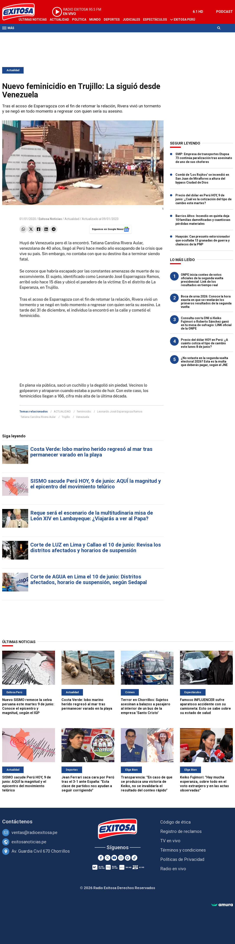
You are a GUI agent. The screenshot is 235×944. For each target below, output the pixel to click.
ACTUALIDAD (62, 411)
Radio (43, 36)
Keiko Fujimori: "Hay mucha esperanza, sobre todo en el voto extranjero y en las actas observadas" (204, 783)
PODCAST (224, 12)
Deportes (112, 19)
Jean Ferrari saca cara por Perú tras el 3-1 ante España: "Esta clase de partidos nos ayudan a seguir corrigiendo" (88, 783)
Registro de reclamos (181, 831)
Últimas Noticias (33, 19)
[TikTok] (134, 858)
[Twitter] (107, 858)
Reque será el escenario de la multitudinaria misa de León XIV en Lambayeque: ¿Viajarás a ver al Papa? (91, 516)
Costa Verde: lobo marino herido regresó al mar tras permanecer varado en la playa (91, 452)
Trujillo (66, 417)
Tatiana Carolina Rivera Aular (38, 417)
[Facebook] (101, 858)
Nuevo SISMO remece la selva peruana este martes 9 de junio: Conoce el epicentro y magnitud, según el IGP (28, 706)
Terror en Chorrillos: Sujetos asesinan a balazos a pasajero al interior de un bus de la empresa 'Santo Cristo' (145, 706)
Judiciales (131, 19)
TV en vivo (170, 840)
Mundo (95, 19)
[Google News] (128, 858)
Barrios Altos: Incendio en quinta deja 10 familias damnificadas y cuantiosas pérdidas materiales (202, 219)
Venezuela (82, 417)
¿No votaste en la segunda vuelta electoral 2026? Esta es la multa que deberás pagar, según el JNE (204, 361)
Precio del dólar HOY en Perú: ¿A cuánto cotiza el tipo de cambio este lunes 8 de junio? (204, 343)
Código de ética (175, 822)
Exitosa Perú (184, 19)
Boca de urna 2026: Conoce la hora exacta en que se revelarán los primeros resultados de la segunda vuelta (206, 302)
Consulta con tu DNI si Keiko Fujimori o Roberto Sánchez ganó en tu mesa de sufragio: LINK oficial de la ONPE (206, 323)
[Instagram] (121, 858)
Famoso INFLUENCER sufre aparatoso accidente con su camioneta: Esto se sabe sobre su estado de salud (205, 706)
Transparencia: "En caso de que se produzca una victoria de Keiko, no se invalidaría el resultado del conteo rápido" (146, 783)
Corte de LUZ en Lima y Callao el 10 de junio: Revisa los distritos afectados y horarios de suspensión (95, 547)
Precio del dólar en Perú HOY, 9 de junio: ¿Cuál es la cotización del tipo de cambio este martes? (203, 199)
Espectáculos (155, 19)
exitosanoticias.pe (28, 841)
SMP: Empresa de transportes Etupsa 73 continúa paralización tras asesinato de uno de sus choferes (203, 158)
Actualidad (59, 19)
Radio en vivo (173, 868)
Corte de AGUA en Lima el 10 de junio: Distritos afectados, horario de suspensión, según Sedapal (88, 579)
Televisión (27, 36)
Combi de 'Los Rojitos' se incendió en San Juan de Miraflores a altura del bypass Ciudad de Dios (202, 178)
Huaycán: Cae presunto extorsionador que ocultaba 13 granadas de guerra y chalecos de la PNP (202, 240)
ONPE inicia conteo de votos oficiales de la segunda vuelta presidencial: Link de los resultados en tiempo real (202, 280)
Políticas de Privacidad (182, 859)
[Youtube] (114, 858)
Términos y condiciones (183, 850)
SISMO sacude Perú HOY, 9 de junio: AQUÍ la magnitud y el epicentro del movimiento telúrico (95, 484)
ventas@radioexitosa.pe (34, 832)
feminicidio (84, 411)
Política (79, 19)
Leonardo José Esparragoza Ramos (119, 411)
